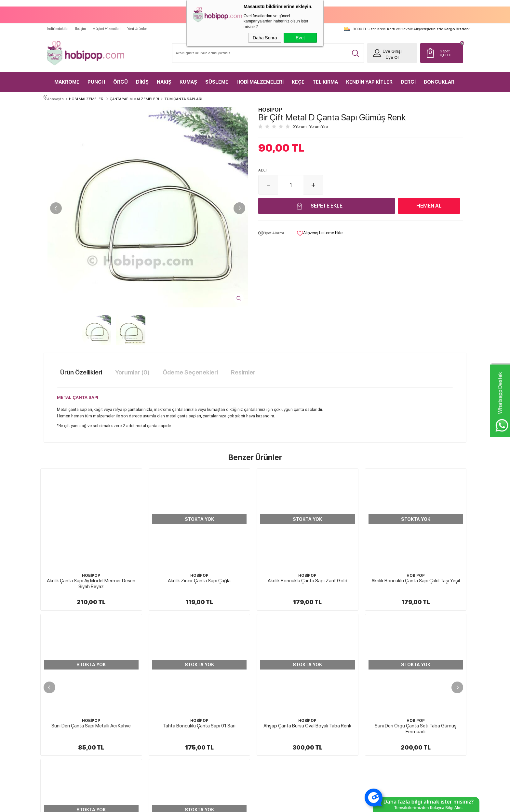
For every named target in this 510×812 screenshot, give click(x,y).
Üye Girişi (387, 47)
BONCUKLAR (439, 78)
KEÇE (298, 78)
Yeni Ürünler (137, 25)
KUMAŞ (188, 78)
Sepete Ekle (326, 204)
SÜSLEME (216, 78)
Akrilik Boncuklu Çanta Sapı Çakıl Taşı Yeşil (307, 579)
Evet (300, 37)
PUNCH (96, 78)
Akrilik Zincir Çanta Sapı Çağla (91, 579)
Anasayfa (338, 646)
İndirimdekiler (58, 25)
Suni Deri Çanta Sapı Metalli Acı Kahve (415, 579)
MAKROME (66, 78)
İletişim (80, 25)
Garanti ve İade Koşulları (281, 692)
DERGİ (408, 78)
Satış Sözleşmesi (275, 680)
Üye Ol (387, 53)
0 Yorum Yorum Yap (310, 125)
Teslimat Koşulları (276, 657)
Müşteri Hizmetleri (106, 25)
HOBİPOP (91, 573)
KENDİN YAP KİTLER (369, 78)
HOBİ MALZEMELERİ (260, 78)
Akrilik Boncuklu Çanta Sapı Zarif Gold (199, 579)
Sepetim (338, 692)
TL (448, 49)
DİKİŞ (142, 78)
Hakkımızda (272, 646)
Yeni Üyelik (409, 646)
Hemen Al (429, 204)
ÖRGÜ (120, 78)
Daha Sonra (265, 37)
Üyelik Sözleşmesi (276, 669)
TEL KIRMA (325, 78)
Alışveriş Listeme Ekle (319, 232)
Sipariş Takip (341, 703)
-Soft (222, 804)
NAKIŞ (164, 78)
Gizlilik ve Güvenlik (277, 703)
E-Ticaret (238, 804)
